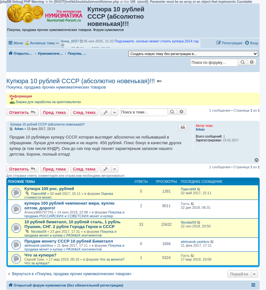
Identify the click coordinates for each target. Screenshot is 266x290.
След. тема (84, 112)
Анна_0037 (70, 41)
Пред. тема (54, 112)
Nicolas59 (38, 231)
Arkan (200, 129)
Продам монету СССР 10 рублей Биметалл (68, 241)
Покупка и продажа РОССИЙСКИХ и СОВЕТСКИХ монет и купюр (74, 214)
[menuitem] (251, 43)
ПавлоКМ (38, 193)
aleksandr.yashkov (38, 245)
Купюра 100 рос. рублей (49, 188)
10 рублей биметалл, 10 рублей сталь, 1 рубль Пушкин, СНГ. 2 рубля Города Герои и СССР (72, 224)
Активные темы (42, 43)
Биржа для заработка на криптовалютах (48, 102)
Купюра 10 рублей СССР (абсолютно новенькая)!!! (80, 80)
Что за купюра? (40, 255)
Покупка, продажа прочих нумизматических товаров (56, 87)
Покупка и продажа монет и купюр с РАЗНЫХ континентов (70, 233)
